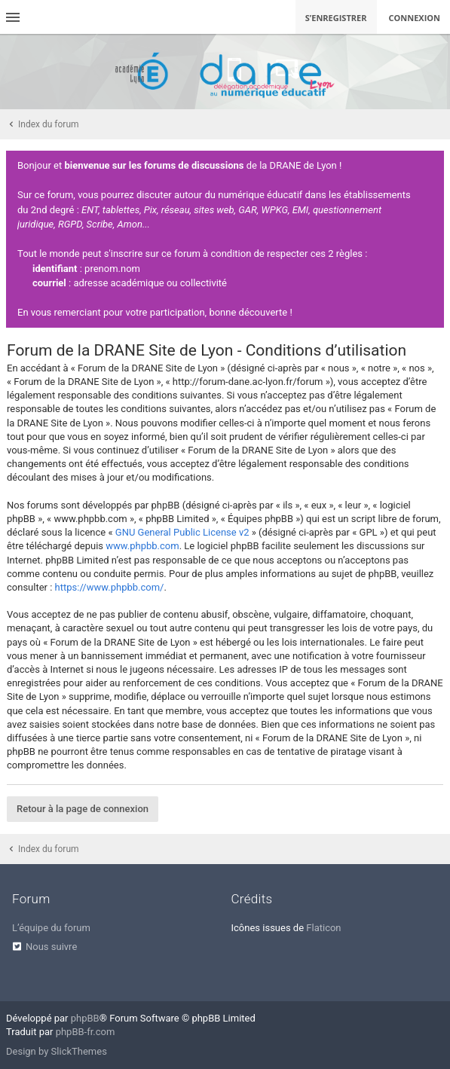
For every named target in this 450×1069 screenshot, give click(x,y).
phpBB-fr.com (85, 1031)
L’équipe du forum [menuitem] (51, 927)
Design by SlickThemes (56, 1051)
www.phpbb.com (142, 545)
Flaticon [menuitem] (323, 927)
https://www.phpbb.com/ (109, 587)
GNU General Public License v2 (182, 532)
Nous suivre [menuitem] (51, 946)
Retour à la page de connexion (82, 808)
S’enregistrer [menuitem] (336, 17)
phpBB (85, 1018)
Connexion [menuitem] (415, 17)
